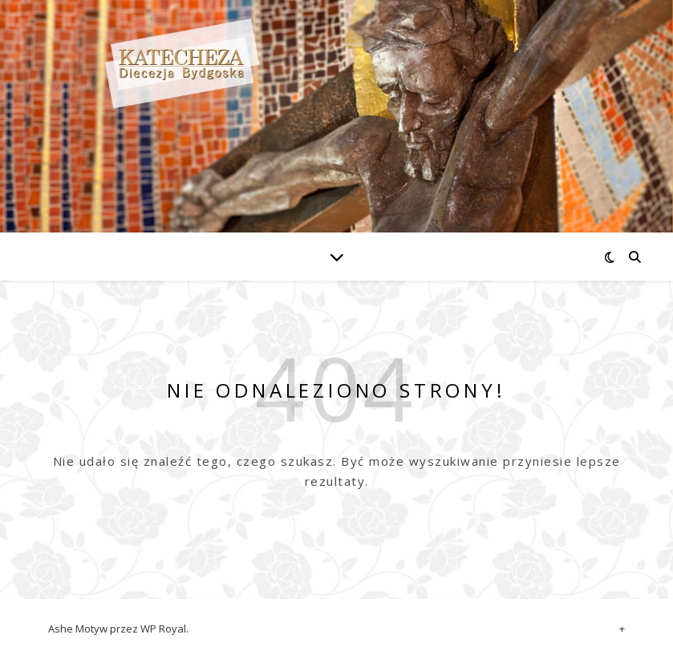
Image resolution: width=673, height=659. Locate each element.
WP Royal (163, 628)
